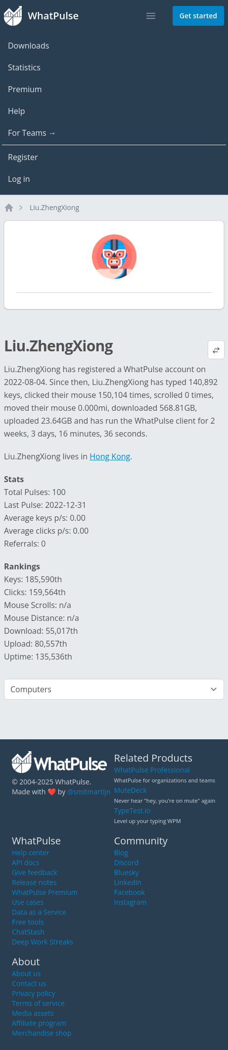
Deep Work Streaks (42, 941)
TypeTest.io (132, 810)
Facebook (129, 892)
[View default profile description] (216, 350)
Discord (126, 862)
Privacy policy (33, 993)
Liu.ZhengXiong (54, 207)
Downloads (28, 45)
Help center (30, 852)
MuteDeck (130, 790)
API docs (25, 862)
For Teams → (32, 132)
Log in (19, 178)
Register (23, 157)
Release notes (34, 882)
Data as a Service (39, 912)
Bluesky (126, 872)
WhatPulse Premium (45, 892)
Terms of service (38, 1003)
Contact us (29, 983)
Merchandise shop (41, 1033)
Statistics (24, 67)
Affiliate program (39, 1023)
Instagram (130, 902)
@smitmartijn (89, 791)
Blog (121, 852)
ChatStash (28, 932)
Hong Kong (110, 456)
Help (16, 111)
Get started (198, 15)
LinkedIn (128, 882)
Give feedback (34, 872)
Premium (25, 89)
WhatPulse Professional (152, 769)
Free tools (28, 922)
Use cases (28, 902)
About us (26, 973)
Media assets (33, 1013)
